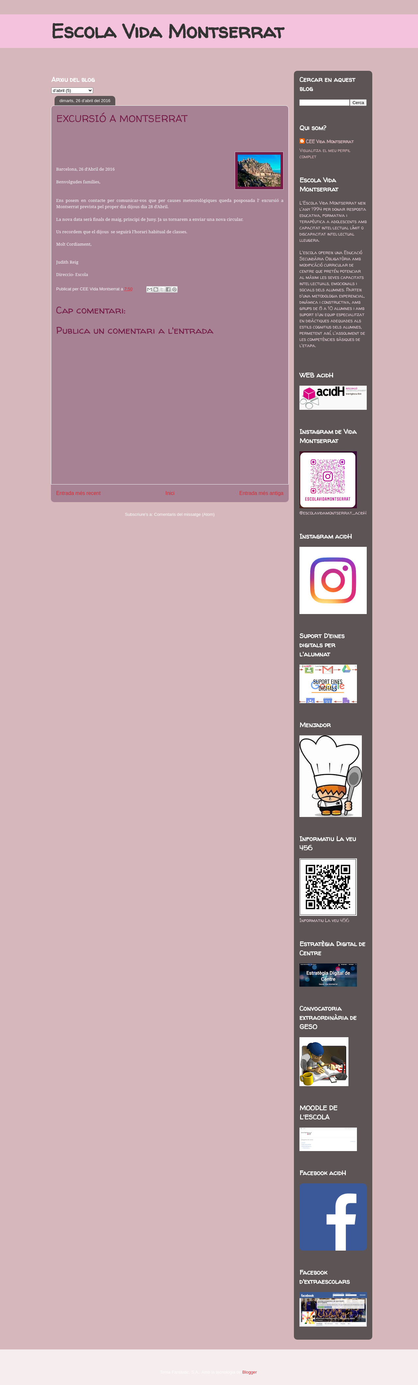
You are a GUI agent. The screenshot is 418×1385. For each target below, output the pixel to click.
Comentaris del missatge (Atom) (184, 514)
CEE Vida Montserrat (330, 141)
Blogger (249, 1372)
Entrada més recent (78, 493)
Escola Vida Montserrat (167, 31)
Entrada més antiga (261, 493)
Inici (170, 493)
